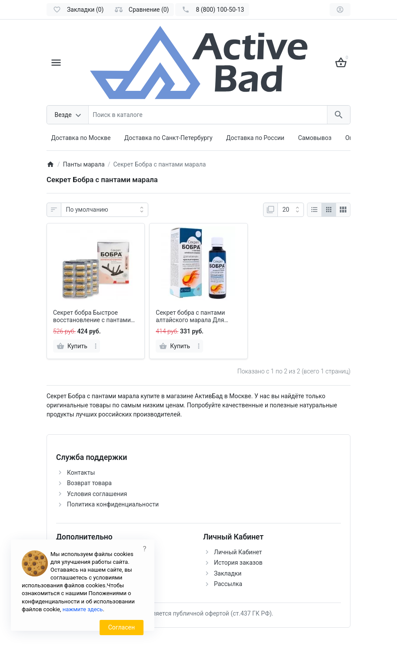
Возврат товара (89, 483)
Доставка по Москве (81, 137)
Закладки (227, 573)
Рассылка (228, 583)
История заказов (238, 562)
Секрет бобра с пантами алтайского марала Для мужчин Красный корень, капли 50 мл (192, 316)
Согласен (121, 627)
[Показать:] (290, 210)
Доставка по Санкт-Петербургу (168, 137)
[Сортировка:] (104, 210)
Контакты (81, 472)
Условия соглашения (97, 493)
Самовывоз (314, 137)
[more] (95, 346)
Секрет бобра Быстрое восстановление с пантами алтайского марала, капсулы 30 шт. (94, 316)
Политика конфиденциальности (113, 504)
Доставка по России (255, 137)
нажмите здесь (83, 609)
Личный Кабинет (238, 552)
